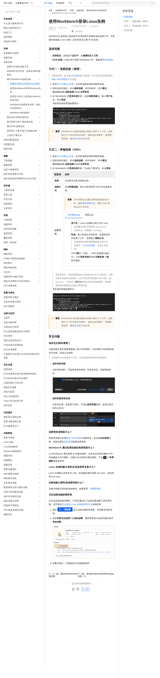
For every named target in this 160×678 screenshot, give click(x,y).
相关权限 (108, 69)
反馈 (85, 599)
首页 (50, 20)
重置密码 (96, 498)
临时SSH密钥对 (60, 89)
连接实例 (80, 20)
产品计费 (72, 12)
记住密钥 (91, 255)
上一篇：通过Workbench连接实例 (63, 584)
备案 (126, 5)
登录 (151, 5)
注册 (140, 5)
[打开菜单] (5, 5)
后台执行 (78, 148)
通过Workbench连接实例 (97, 20)
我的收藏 (78, 41)
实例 (71, 20)
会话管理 (77, 85)
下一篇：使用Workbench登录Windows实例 (96, 584)
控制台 (133, 5)
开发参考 (60, 12)
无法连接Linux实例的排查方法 (77, 514)
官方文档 (8, 12)
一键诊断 (65, 519)
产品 (39, 5)
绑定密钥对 (87, 213)
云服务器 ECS (22, 12)
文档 (119, 5)
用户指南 (48, 12)
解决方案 (48, 5)
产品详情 (94, 36)
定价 (65, 5)
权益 (58, 5)
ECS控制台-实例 (65, 93)
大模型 (31, 5)
